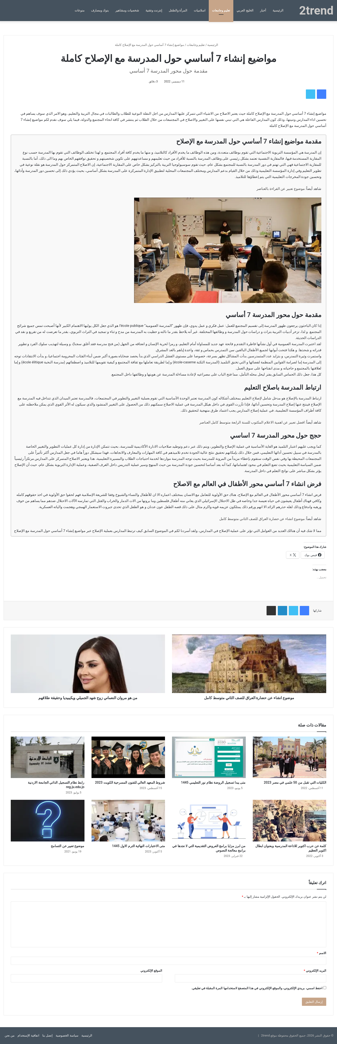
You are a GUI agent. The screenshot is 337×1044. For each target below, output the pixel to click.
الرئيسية (278, 10)
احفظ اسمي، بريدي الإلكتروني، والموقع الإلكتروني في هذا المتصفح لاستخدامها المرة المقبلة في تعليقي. (256, 988)
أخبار (263, 10)
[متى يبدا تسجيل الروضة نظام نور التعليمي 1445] (209, 757)
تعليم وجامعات (221, 10)
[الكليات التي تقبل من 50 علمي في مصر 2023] (289, 757)
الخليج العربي (245, 10)
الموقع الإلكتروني (151, 970)
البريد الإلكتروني (315, 970)
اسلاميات (199, 10)
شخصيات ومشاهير (127, 10)
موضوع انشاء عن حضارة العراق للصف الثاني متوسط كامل (262, 519)
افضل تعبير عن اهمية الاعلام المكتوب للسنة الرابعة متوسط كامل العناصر (252, 422)
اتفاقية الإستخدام (28, 1035)
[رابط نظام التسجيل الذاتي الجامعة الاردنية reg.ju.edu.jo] (47, 757)
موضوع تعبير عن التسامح (67, 846)
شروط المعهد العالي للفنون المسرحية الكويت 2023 (130, 782)
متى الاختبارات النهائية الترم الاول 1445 (138, 846)
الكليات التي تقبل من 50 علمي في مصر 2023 (295, 782)
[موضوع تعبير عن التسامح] (47, 820)
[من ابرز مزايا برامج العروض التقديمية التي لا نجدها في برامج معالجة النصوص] (209, 820)
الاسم (321, 953)
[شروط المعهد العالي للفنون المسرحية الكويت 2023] (128, 757)
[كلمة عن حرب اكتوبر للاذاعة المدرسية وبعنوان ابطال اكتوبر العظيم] (289, 820)
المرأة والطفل (178, 10)
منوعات (79, 10)
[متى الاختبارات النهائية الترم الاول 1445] (128, 820)
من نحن (10, 1035)
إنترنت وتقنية (154, 10)
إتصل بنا (47, 1035)
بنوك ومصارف (100, 10)
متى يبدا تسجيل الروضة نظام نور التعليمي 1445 (213, 782)
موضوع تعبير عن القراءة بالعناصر (280, 189)
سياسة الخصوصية (67, 1035)
